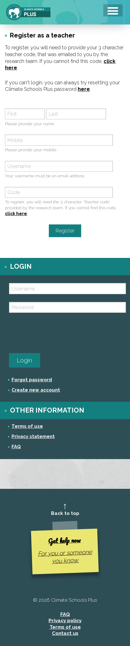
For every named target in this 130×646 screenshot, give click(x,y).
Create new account (36, 389)
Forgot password (32, 379)
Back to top (65, 513)
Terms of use (27, 426)
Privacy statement (33, 436)
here (84, 89)
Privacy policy (65, 620)
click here (16, 213)
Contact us (65, 633)
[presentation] (56, 333)
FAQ (16, 446)
